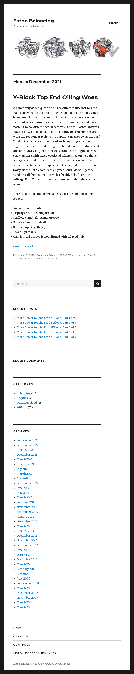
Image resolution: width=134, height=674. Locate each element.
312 (69, 255)
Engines (41, 255)
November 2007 (27, 597)
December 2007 (27, 592)
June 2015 (23, 488)
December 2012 (27, 535)
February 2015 (26, 502)
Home (17, 628)
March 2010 (25, 564)
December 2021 (27, 454)
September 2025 (27, 440)
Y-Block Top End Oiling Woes (55, 97)
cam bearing (79, 255)
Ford (90, 255)
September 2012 (27, 545)
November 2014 (27, 507)
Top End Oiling (42, 258)
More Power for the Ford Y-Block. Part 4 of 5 (46, 332)
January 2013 (25, 531)
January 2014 (25, 516)
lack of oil (28, 258)
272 (60, 255)
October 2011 (25, 554)
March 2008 (25, 588)
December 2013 (27, 521)
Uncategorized (27, 402)
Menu (113, 22)
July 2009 (23, 573)
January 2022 (25, 449)
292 (65, 255)
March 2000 (25, 607)
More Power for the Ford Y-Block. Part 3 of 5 (46, 327)
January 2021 (25, 464)
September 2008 (28, 583)
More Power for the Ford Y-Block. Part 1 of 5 (46, 318)
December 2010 (27, 559)
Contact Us (20, 636)
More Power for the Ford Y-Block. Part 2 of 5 (46, 322)
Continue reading (25, 246)
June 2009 (23, 578)
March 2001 (25, 602)
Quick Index (21, 644)
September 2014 (27, 511)
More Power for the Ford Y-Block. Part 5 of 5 (46, 337)
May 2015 (23, 492)
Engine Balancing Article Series (34, 653)
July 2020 (23, 469)
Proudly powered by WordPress (52, 663)
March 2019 (24, 473)
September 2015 (27, 483)
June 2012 (23, 550)
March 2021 (24, 459)
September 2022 (27, 445)
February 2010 (26, 569)
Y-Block (51, 255)
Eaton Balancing (33, 21)
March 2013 (24, 526)
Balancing (24, 393)
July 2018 (23, 478)
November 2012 (27, 540)
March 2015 (24, 497)
